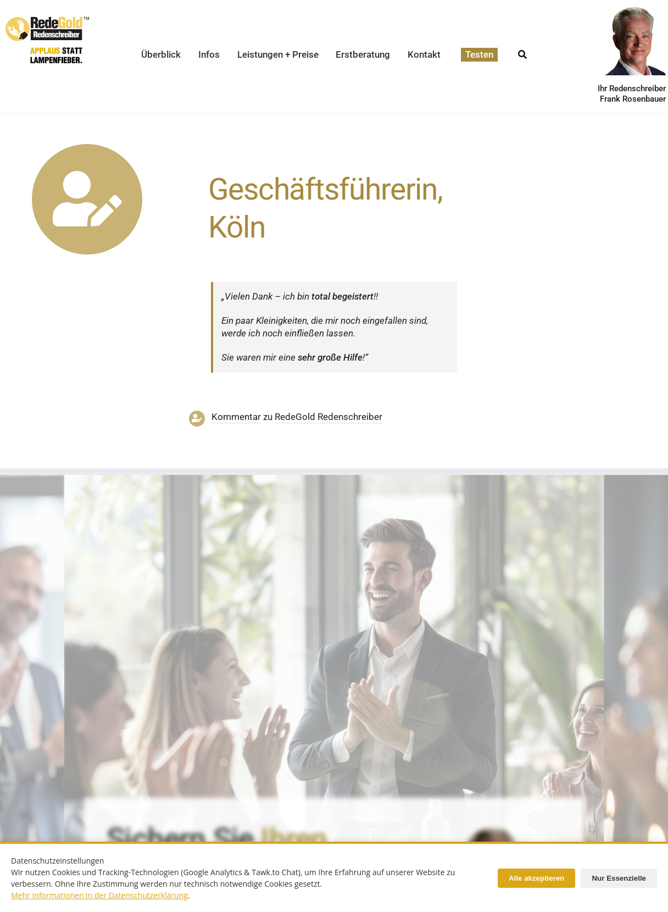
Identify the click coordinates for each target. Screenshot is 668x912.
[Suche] (522, 51)
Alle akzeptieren (536, 878)
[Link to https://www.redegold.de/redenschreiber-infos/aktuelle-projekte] (87, 199)
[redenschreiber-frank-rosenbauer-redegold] (491, 830)
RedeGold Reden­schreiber (328, 416)
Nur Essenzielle (619, 878)
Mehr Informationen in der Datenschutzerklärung (99, 895)
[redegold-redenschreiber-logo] (47, 20)
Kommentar (236, 416)
